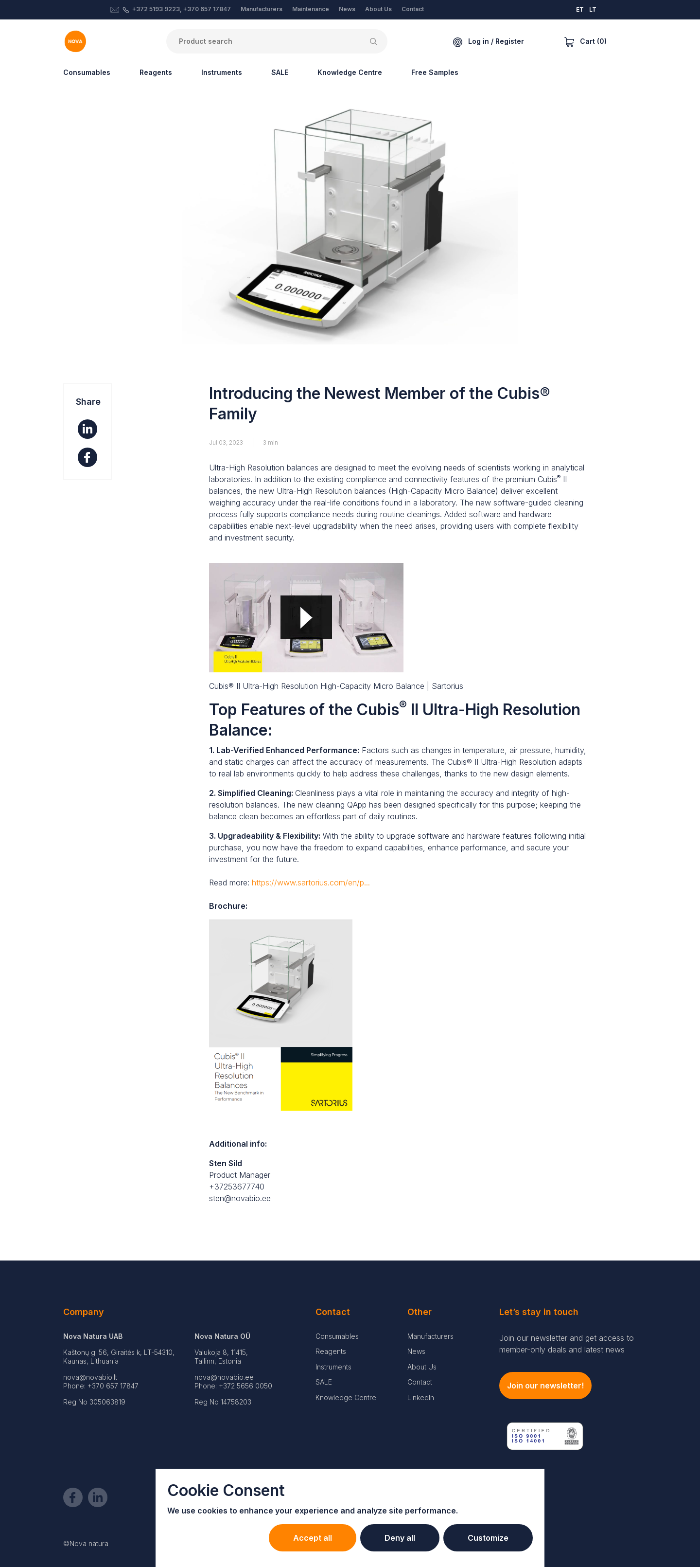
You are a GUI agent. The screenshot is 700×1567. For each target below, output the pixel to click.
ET (580, 9)
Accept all (312, 1538)
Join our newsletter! (545, 1385)
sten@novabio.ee (240, 1198)
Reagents (156, 72)
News (347, 9)
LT (592, 9)
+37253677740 (236, 1186)
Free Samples (434, 72)
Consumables (86, 72)
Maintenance (310, 9)
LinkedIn (420, 1397)
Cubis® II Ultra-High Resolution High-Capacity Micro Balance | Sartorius (336, 686)
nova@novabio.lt (90, 1377)
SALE (279, 72)
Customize (488, 1538)
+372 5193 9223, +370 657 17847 (181, 9)
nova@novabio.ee (224, 1377)
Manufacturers (261, 9)
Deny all (400, 1538)
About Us (378, 9)
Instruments (221, 72)
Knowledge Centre (349, 72)
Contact (413, 9)
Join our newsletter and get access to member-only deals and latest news (566, 1343)
